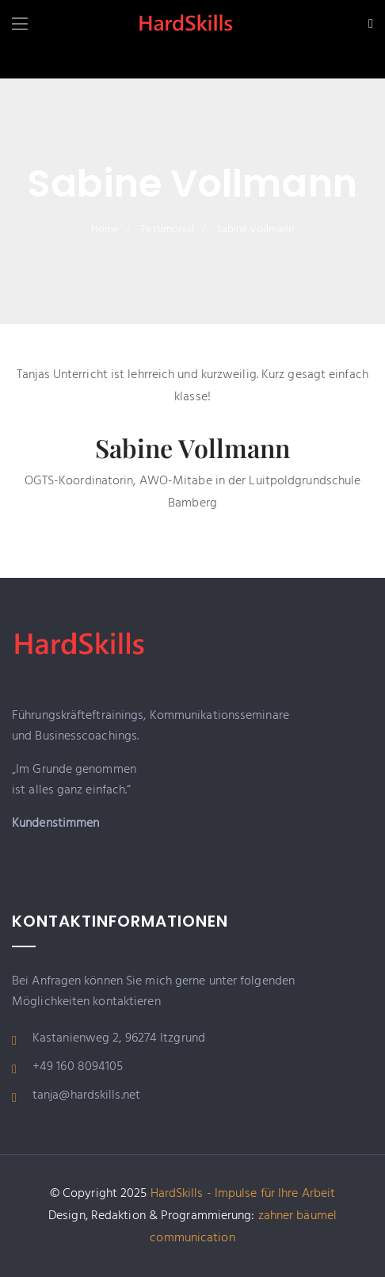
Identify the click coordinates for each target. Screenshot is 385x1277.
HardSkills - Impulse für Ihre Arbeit (243, 1193)
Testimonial (167, 229)
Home (105, 229)
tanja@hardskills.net (86, 1095)
